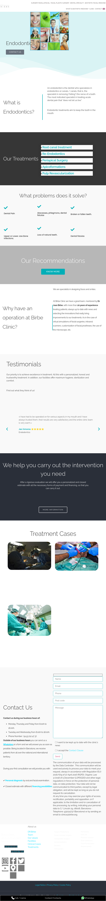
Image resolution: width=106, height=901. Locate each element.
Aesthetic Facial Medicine (95, 3)
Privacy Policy (52, 885)
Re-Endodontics (53, 154)
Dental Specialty (77, 3)
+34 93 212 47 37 (10, 846)
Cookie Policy (65, 885)
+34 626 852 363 (17, 851)
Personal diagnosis (14, 780)
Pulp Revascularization (58, 173)
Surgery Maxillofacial (40, 3)
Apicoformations (53, 167)
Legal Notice (40, 885)
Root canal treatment (57, 147)
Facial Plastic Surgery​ (60, 3)
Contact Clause (76, 750)
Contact (98, 9)
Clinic (91, 9)
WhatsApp (8, 744)
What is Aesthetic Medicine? (77, 9)
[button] (67, 147)
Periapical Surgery (55, 160)
